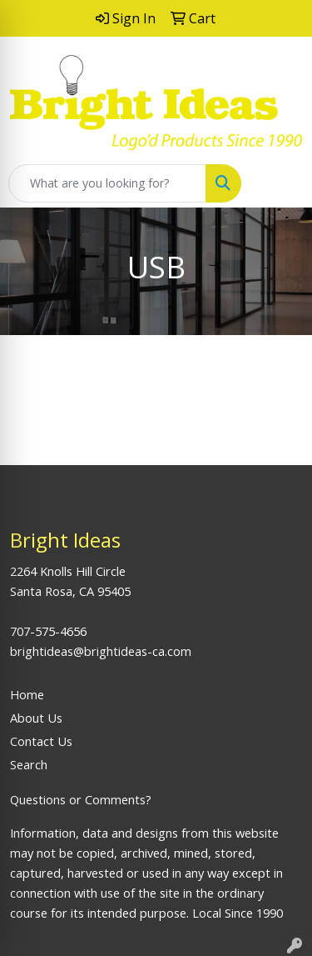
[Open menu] (278, 183)
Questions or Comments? (80, 799)
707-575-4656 (48, 631)
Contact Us (41, 741)
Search (28, 764)
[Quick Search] (107, 183)
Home (27, 694)
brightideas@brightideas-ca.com (100, 651)
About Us (36, 717)
